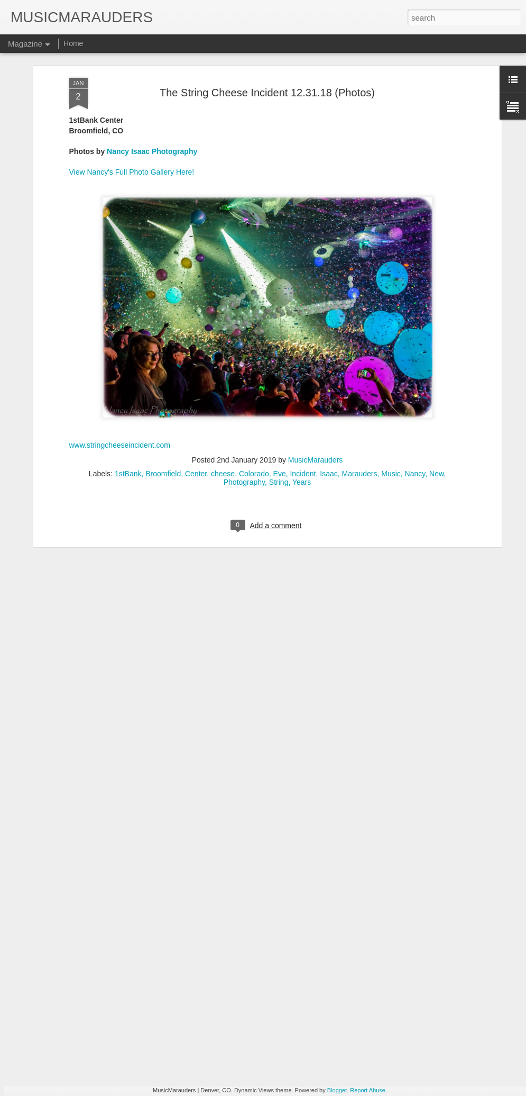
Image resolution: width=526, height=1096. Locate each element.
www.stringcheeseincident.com (119, 327)
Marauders (359, 356)
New (436, 356)
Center (196, 356)
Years (301, 365)
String (279, 365)
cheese (223, 356)
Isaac (328, 356)
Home (73, 43)
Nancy (415, 356)
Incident (303, 356)
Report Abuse (367, 1090)
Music (391, 356)
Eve (279, 356)
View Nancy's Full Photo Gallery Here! (132, 54)
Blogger (337, 1090)
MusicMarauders (315, 343)
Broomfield (163, 356)
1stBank (128, 356)
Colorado (254, 356)
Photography (244, 365)
